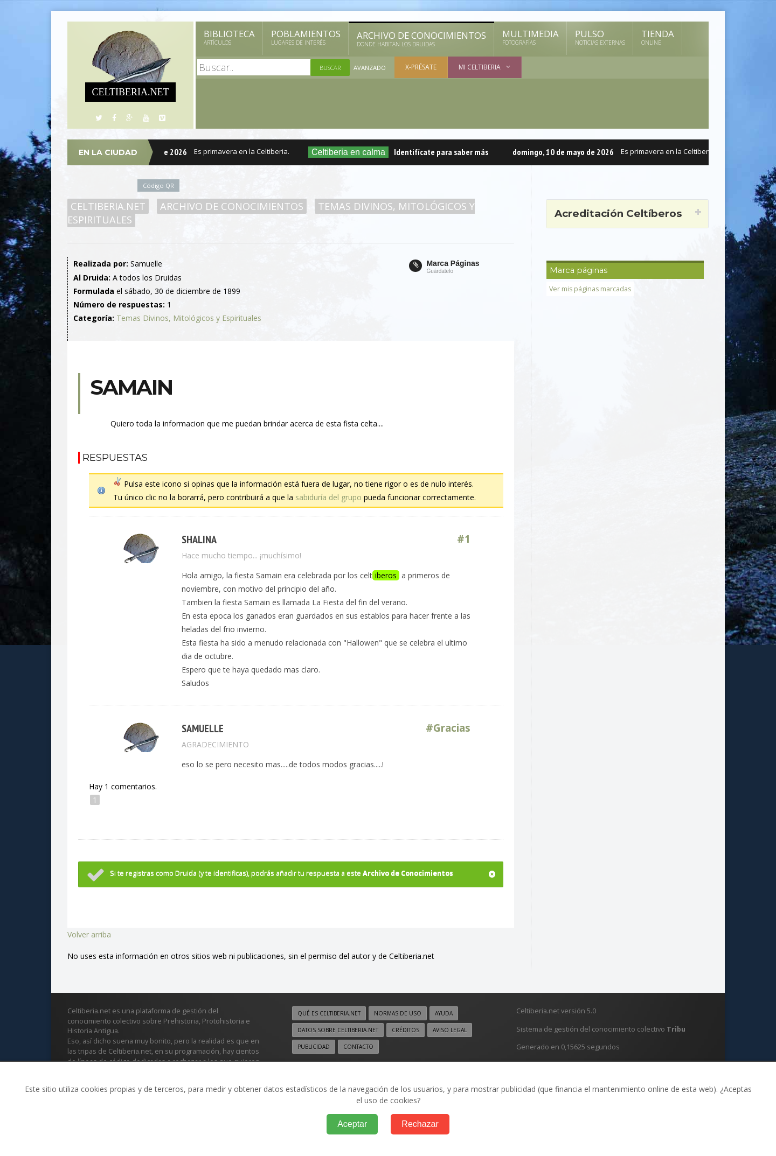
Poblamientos (306, 37)
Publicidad (313, 1046)
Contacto (358, 1046)
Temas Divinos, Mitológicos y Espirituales (188, 318)
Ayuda (444, 1013)
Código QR (158, 185)
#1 (464, 539)
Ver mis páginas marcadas (591, 288)
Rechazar (419, 1124)
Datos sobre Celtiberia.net (337, 1030)
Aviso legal (450, 1030)
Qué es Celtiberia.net (329, 1013)
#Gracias (448, 728)
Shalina (199, 539)
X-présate (420, 67)
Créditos (405, 1030)
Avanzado (370, 68)
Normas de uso (397, 1013)
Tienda (657, 37)
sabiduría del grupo (328, 497)
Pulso (600, 37)
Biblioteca (229, 37)
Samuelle (203, 728)
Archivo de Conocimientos (421, 38)
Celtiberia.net (108, 206)
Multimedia (530, 37)
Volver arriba (89, 934)
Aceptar (352, 1124)
